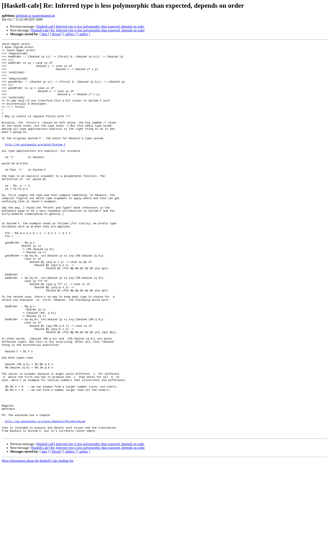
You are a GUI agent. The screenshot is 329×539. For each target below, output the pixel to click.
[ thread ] (56, 34)
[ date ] (44, 34)
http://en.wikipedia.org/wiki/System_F (35, 165)
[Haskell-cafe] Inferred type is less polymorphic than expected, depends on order (90, 26)
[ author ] (83, 34)
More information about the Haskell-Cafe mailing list (37, 535)
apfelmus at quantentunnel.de (35, 15)
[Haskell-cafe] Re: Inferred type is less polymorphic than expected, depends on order (88, 30)
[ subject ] (70, 34)
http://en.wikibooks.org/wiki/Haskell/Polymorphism (45, 493)
